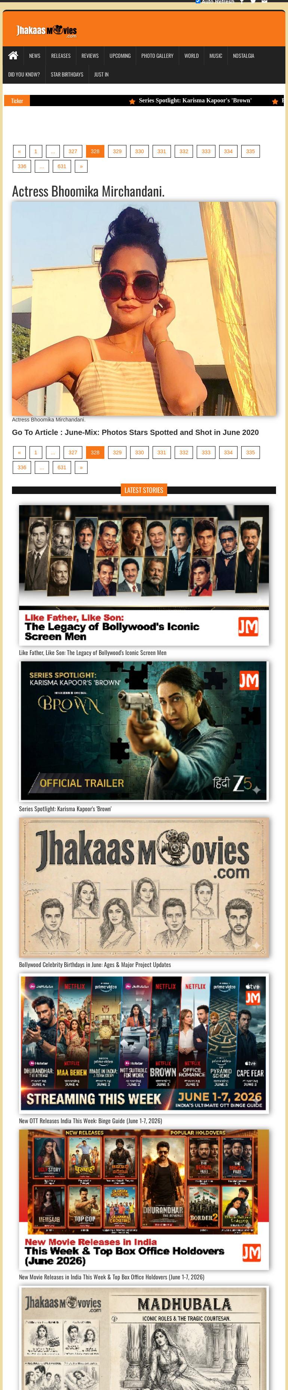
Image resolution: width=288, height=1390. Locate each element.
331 (161, 151)
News (34, 55)
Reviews (90, 55)
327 (72, 151)
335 (250, 151)
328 (95, 151)
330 (139, 151)
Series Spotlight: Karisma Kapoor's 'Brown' (194, 100)
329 (117, 151)
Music (215, 55)
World (191, 55)
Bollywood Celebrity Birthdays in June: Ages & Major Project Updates (95, 964)
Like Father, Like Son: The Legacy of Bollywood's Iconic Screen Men (92, 652)
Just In (101, 74)
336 (22, 166)
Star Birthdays (67, 74)
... (53, 151)
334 (228, 151)
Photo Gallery (157, 55)
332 (184, 151)
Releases (61, 55)
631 (62, 166)
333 (206, 151)
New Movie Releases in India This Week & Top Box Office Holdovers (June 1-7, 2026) (111, 1276)
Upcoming (120, 55)
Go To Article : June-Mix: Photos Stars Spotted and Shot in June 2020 (135, 432)
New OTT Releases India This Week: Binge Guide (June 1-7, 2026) (90, 1120)
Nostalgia (243, 55)
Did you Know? (24, 74)
